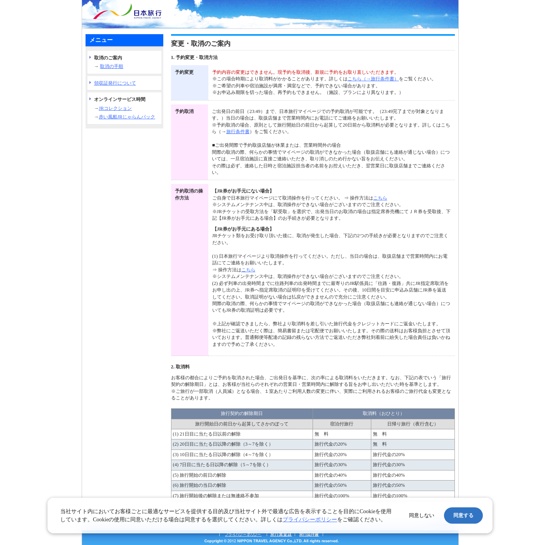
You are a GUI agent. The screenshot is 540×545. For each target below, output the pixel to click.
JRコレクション (115, 108)
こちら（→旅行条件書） (373, 79)
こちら (380, 198)
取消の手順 (111, 66)
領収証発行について (115, 83)
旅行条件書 (238, 131)
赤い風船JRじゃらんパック (127, 117)
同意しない (421, 515)
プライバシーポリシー (310, 519)
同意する (463, 515)
